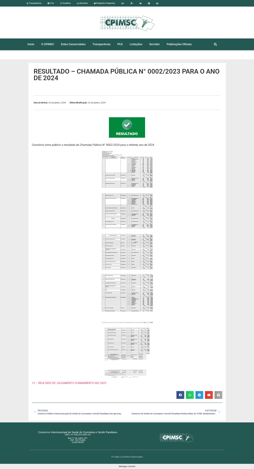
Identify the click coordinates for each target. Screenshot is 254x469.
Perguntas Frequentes (104, 3)
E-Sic (51, 3)
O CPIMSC (47, 44)
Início (31, 44)
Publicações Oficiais (179, 44)
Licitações (136, 44)
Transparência (34, 3)
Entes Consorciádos (73, 44)
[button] (215, 44)
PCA (120, 44)
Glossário (82, 3)
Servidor (154, 44)
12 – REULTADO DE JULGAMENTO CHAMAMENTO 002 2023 (69, 383)
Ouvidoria (65, 3)
